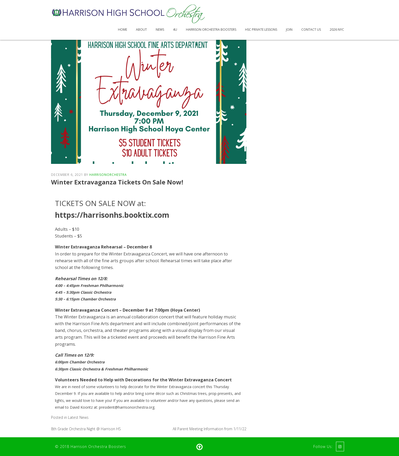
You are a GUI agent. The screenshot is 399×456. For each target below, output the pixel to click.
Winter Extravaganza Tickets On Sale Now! (117, 182)
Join (289, 29)
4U (175, 29)
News (160, 29)
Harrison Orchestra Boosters (211, 29)
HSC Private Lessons (261, 29)
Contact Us (311, 29)
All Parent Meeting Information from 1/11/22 (209, 428)
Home (122, 29)
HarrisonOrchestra (108, 174)
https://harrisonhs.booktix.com (112, 215)
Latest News (78, 417)
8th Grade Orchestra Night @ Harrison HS (86, 428)
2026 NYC (337, 29)
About (141, 29)
